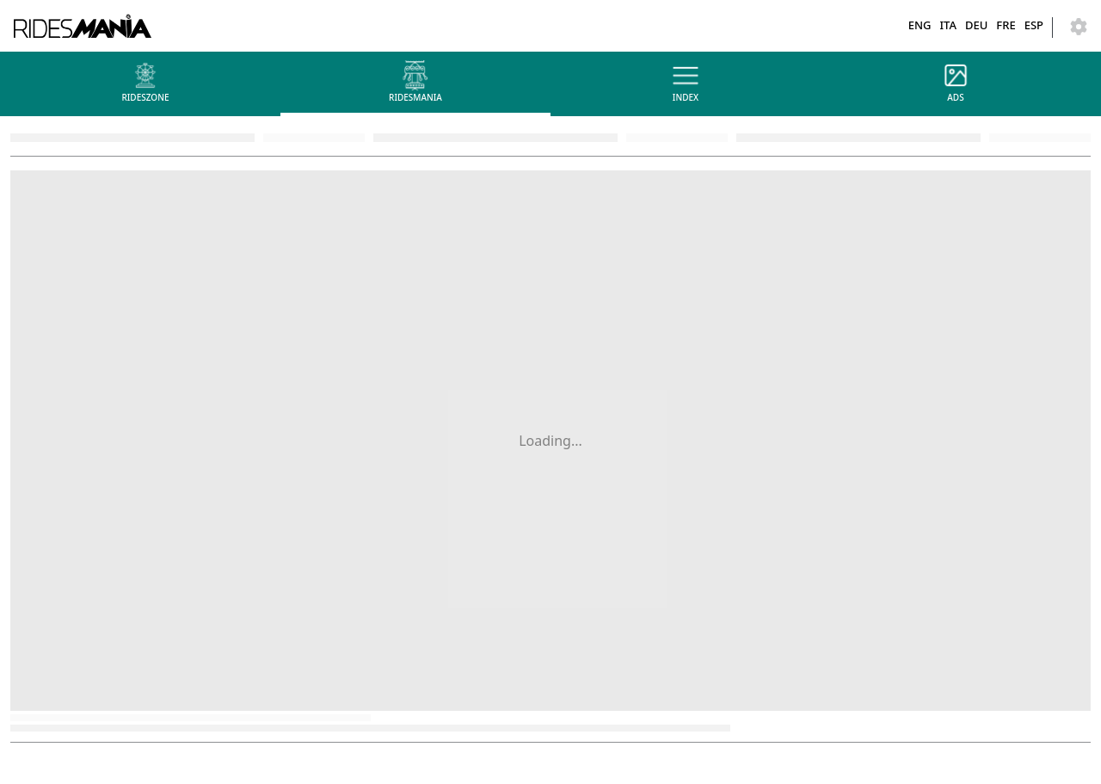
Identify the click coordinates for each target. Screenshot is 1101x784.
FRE (1005, 25)
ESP (1033, 25)
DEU (976, 25)
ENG (920, 25)
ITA (947, 25)
